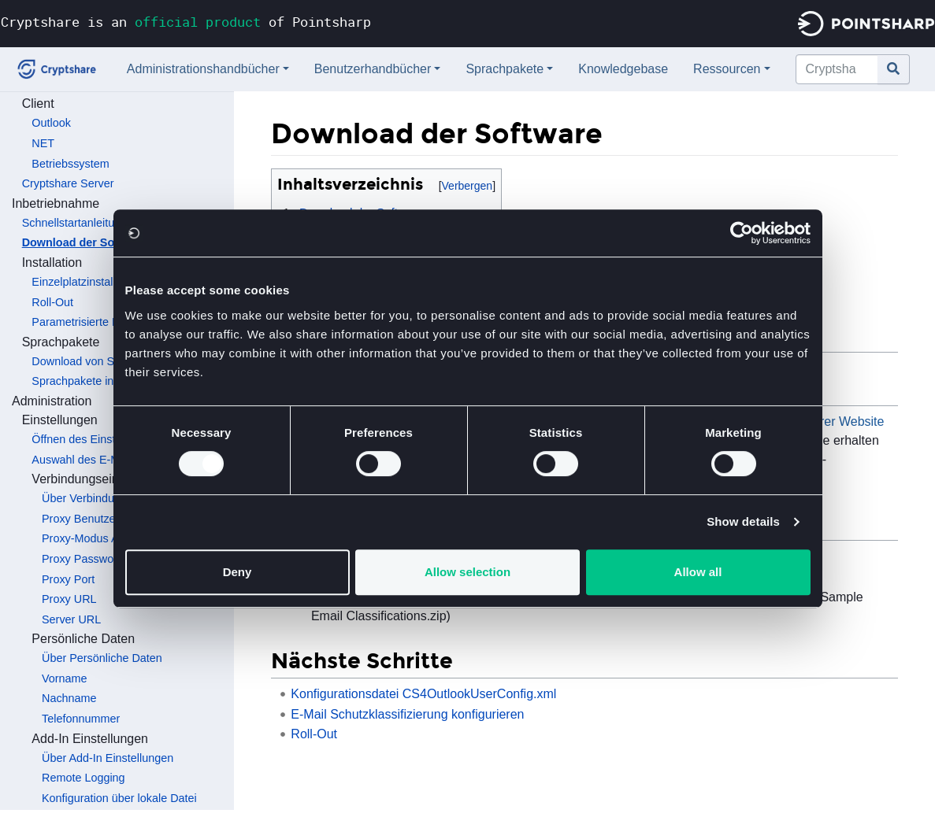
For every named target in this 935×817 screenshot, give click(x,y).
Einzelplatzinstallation (86, 281)
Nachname (69, 698)
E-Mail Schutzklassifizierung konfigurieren (407, 714)
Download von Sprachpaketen (107, 361)
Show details (743, 521)
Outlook (51, 122)
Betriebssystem (70, 163)
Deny (237, 572)
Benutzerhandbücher (373, 69)
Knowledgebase (623, 69)
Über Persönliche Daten (102, 658)
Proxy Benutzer (80, 518)
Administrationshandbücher (203, 69)
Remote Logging (83, 777)
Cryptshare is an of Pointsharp (186, 22)
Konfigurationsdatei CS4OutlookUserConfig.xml (423, 694)
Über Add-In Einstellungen (107, 758)
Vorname (64, 678)
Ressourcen (726, 69)
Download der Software (85, 242)
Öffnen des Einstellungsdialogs (109, 439)
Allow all (698, 572)
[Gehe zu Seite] (893, 69)
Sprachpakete (505, 69)
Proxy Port (68, 579)
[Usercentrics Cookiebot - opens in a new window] (742, 233)
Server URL (71, 619)
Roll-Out (52, 302)
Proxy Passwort (81, 559)
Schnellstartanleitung (75, 222)
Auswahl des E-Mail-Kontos (101, 459)
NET (43, 143)
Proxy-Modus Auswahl (98, 538)
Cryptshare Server (68, 183)
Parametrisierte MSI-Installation (111, 322)
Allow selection (467, 572)
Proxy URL (69, 599)
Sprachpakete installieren (95, 381)
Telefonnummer (81, 718)
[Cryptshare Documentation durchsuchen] (837, 69)
